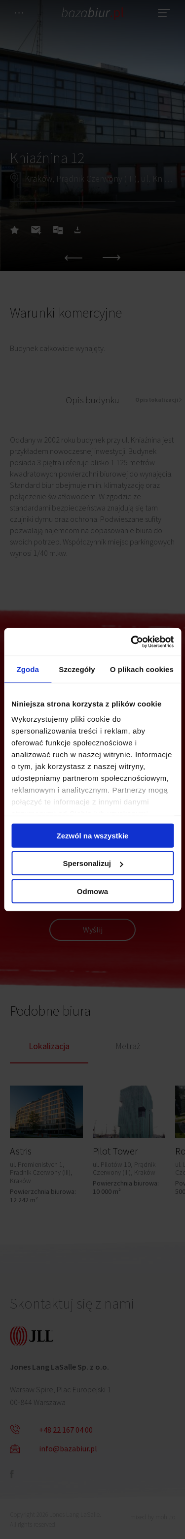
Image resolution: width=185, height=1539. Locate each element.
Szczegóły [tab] (77, 669)
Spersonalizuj (93, 863)
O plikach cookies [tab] (142, 669)
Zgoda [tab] (27, 669)
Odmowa (92, 891)
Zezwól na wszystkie (93, 835)
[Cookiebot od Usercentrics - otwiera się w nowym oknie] (132, 642)
